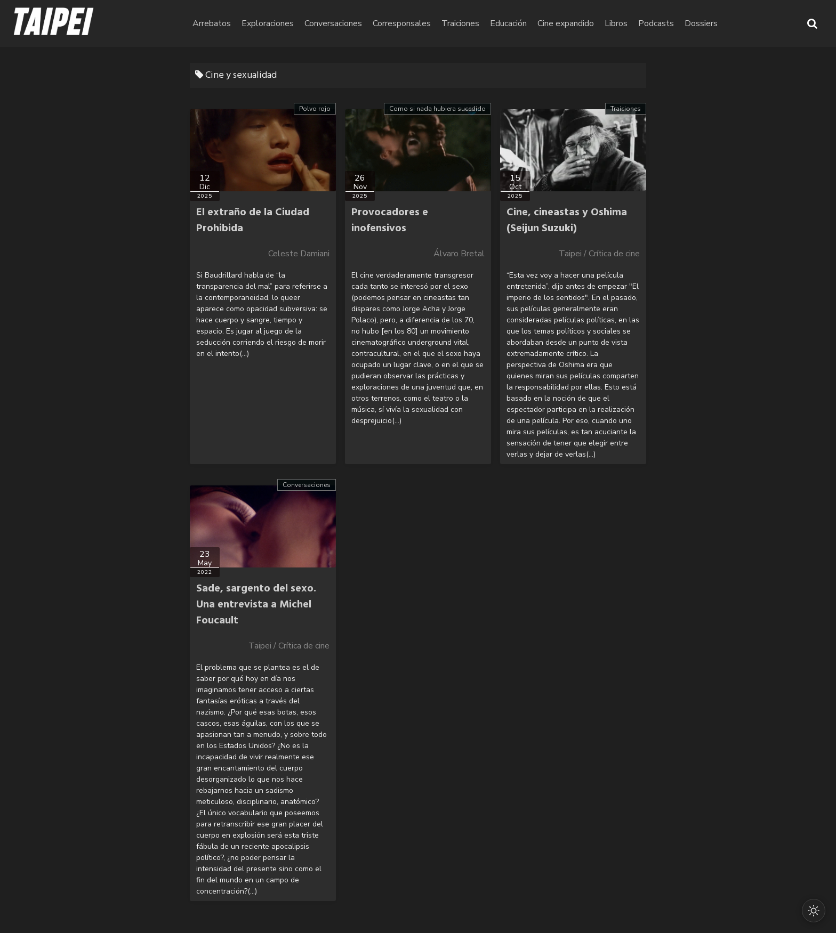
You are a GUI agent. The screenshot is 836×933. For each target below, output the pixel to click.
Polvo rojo (315, 108)
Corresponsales (462, 23)
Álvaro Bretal (459, 253)
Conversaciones (393, 23)
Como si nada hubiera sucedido (437, 108)
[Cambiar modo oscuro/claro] (810, 907)
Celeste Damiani (298, 253)
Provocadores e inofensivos (389, 220)
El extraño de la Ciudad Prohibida (252, 220)
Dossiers (761, 23)
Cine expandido (626, 23)
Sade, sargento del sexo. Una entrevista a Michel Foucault (256, 604)
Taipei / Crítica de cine (599, 253)
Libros (676, 23)
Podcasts (716, 23)
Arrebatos (272, 23)
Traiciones (521, 23)
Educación (568, 23)
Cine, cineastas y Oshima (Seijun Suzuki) (567, 220)
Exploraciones (328, 23)
